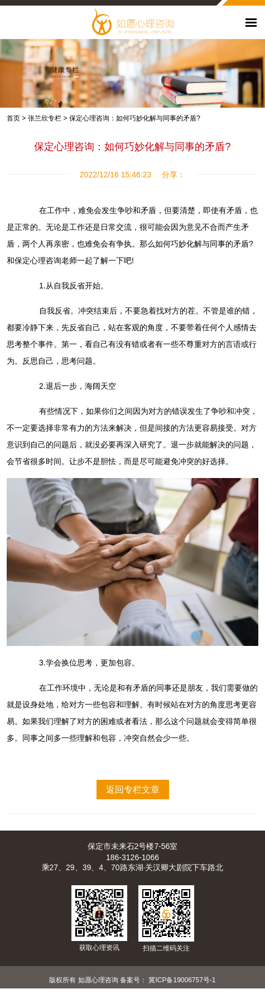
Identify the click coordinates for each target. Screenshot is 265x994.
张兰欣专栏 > (47, 118)
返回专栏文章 (133, 789)
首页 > (16, 118)
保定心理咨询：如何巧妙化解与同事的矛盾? (134, 118)
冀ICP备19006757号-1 (181, 980)
